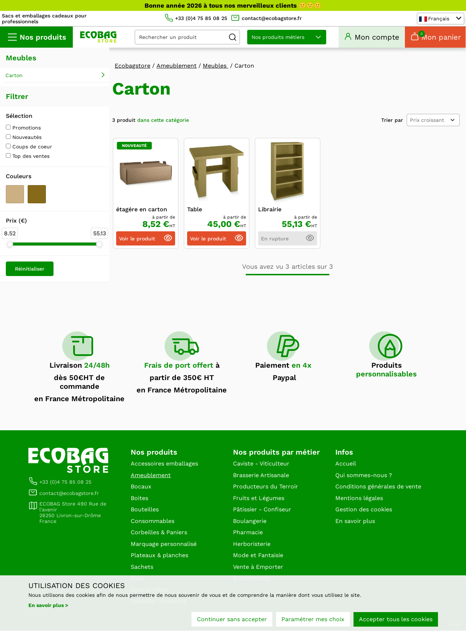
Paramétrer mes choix (312, 619)
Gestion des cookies (363, 510)
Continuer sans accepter (232, 619)
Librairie (269, 210)
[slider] (10, 244)
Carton (14, 76)
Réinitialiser (29, 269)
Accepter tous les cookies (396, 619)
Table (194, 210)
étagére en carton (141, 210)
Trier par (392, 121)
